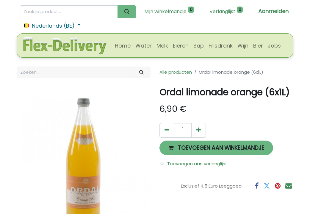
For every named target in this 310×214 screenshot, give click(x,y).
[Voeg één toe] (198, 130)
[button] (216, 148)
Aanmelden (273, 11)
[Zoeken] (127, 11)
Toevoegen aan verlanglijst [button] (193, 163)
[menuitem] (122, 45)
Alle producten (175, 72)
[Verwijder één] (166, 130)
